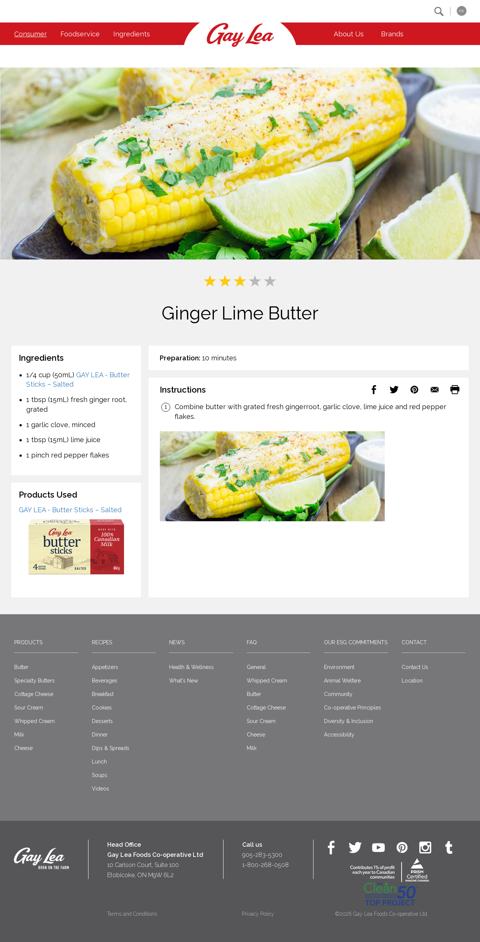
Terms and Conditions (132, 914)
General (256, 667)
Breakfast (103, 694)
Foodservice (80, 34)
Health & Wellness (191, 667)
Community (338, 694)
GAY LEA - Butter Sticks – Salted (70, 510)
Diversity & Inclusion (348, 721)
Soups (99, 775)
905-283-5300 (262, 854)
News (176, 642)
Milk (19, 735)
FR (461, 11)
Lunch (99, 762)
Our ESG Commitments (355, 642)
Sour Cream (28, 708)
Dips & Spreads (110, 748)
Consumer (30, 34)
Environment (339, 667)
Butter (21, 667)
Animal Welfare (342, 681)
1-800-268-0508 (265, 864)
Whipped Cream (34, 721)
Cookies (102, 708)
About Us (349, 34)
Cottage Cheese (33, 694)
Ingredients (131, 34)
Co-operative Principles (352, 708)
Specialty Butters (34, 681)
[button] (439, 11)
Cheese (23, 748)
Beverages (104, 681)
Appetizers (105, 667)
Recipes (102, 642)
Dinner (100, 735)
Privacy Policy (258, 914)
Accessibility (339, 735)
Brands (392, 34)
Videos (100, 789)
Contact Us (415, 667)
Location (412, 681)
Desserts (102, 721)
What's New (183, 681)
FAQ (252, 642)
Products (28, 642)
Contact (414, 642)
